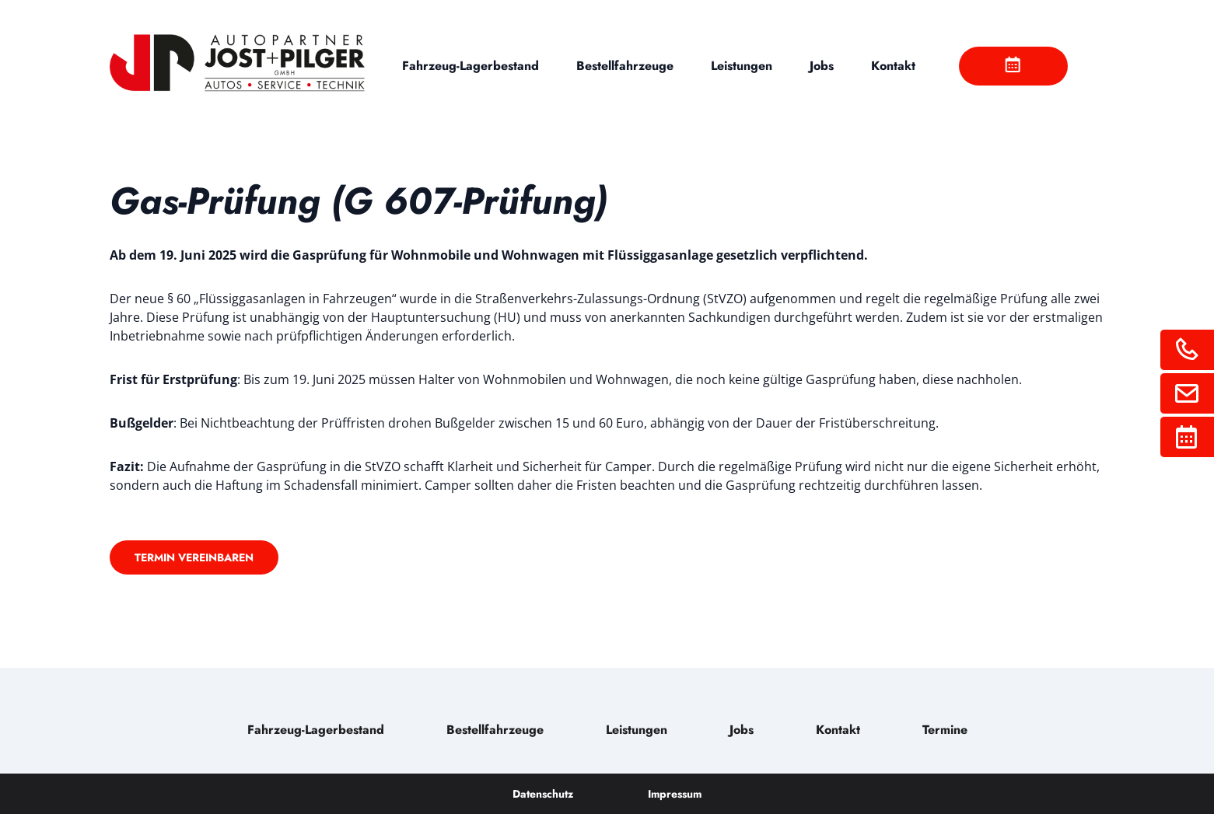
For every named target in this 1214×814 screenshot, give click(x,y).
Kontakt (893, 66)
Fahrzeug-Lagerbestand (470, 66)
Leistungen (741, 66)
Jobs (822, 66)
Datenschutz (543, 794)
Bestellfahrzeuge (624, 66)
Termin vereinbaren (194, 557)
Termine (944, 730)
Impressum (674, 794)
